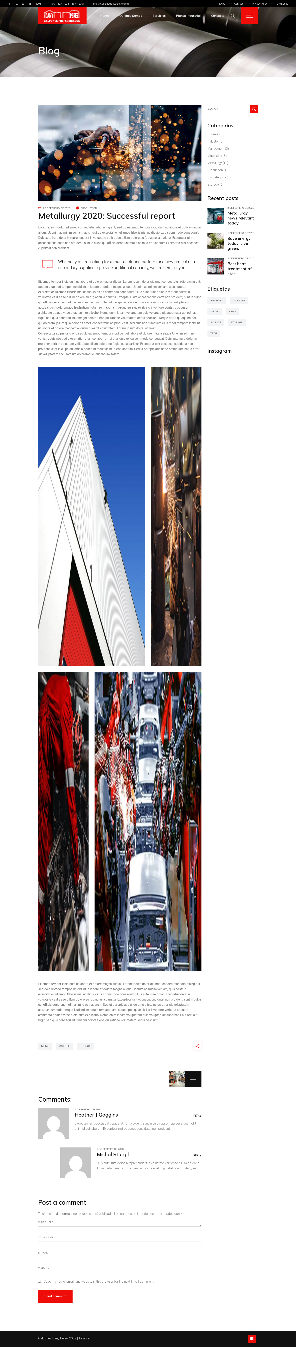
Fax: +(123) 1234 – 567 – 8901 (67, 3)
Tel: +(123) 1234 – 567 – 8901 (24, 3)
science (64, 1046)
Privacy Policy (259, 3)
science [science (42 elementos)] (215, 322)
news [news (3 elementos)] (232, 311)
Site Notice (282, 3)
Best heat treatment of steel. (239, 268)
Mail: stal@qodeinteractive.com (111, 3)
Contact (238, 3)
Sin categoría (216, 177)
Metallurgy (214, 163)
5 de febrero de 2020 (240, 233)
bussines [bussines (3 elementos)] (216, 300)
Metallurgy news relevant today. (240, 218)
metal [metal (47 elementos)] (214, 311)
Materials (213, 156)
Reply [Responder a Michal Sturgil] (197, 1155)
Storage (213, 184)
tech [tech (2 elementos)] (213, 333)
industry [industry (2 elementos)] (239, 300)
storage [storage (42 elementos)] (237, 322)
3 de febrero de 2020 (240, 207)
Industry (213, 141)
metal (45, 1046)
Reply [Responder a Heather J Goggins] (197, 1115)
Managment (215, 149)
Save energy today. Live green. (239, 243)
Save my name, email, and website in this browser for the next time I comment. (99, 1281)
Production (89, 208)
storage (86, 1046)
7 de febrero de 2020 (56, 208)
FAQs (222, 3)
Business (213, 134)
